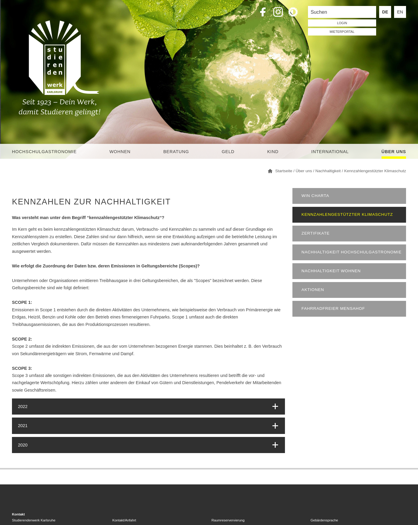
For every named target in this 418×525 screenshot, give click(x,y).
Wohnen (120, 151)
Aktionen (312, 289)
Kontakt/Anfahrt (124, 520)
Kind (273, 151)
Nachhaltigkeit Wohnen (331, 271)
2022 (23, 406)
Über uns (394, 151)
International (330, 151)
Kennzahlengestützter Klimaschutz (347, 214)
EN (400, 12)
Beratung (176, 151)
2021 (23, 425)
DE (385, 12)
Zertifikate (315, 233)
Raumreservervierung (228, 520)
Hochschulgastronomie (44, 151)
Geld (228, 151)
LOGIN (342, 23)
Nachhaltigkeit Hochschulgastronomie (351, 252)
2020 (23, 445)
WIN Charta (315, 195)
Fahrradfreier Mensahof (333, 308)
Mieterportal (342, 31)
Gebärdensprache (324, 520)
